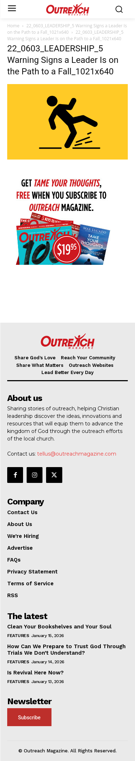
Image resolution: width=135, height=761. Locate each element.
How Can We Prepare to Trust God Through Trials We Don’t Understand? (66, 649)
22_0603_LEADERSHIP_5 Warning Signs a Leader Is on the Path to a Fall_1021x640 (67, 29)
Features (18, 635)
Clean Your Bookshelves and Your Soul (59, 626)
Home (13, 26)
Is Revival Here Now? (35, 672)
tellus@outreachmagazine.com (76, 454)
